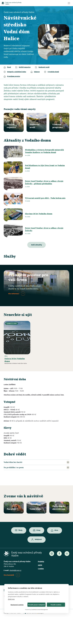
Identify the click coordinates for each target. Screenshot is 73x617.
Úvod (9, 67)
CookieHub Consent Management (39, 609)
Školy (20, 530)
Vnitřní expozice (25, 67)
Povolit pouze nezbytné (36, 605)
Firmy (38, 530)
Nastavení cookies (17, 605)
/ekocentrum (59, 507)
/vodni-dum (36, 507)
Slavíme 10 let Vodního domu (38, 214)
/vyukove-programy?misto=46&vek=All (59, 122)
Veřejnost (38, 539)
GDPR (40, 565)
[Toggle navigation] (69, 3)
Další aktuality (36, 245)
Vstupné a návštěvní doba (16, 72)
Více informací (13, 294)
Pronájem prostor (13, 76)
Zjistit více (11, 599)
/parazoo (14, 507)
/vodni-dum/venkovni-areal (36, 122)
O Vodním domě (53, 72)
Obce (56, 530)
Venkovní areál (43, 67)
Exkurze (37, 72)
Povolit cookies (56, 605)
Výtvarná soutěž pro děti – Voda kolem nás (45, 198)
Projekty (41, 562)
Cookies (41, 569)
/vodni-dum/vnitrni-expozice (14, 122)
